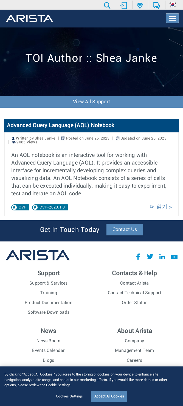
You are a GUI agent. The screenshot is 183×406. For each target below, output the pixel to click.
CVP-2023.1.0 (52, 207)
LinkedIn (162, 256)
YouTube (174, 256)
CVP (22, 207)
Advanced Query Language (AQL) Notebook (60, 125)
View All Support (91, 101)
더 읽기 (159, 207)
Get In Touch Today (70, 230)
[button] (108, 5)
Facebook (138, 256)
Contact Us (124, 229)
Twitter (150, 256)
